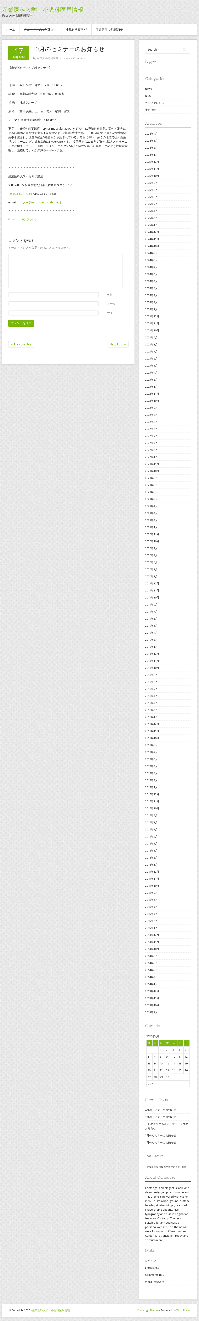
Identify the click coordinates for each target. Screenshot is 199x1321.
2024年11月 (152, 239)
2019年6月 (151, 618)
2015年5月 (151, 907)
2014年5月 (151, 970)
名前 (110, 294)
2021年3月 (151, 513)
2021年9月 (151, 478)
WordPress (183, 1310)
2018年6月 (151, 682)
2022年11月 (152, 393)
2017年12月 (152, 724)
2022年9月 (151, 408)
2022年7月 (151, 422)
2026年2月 (151, 147)
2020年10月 (152, 541)
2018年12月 (152, 654)
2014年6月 (151, 963)
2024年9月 (151, 253)
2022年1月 (151, 457)
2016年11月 (152, 801)
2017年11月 (152, 731)
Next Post (118, 344)
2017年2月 (151, 780)
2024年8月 (151, 260)
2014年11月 (152, 942)
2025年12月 (152, 162)
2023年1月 (151, 386)
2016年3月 (151, 850)
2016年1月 (151, 864)
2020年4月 (151, 562)
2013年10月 (152, 1005)
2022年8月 (151, 415)
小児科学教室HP (76, 29)
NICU (148, 96)
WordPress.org (154, 1282)
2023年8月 (151, 344)
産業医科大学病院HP (109, 29)
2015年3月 (151, 914)
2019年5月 (151, 625)
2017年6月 (151, 759)
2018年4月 (151, 696)
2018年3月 (151, 703)
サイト (111, 313)
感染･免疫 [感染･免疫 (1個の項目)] (158, 1166)
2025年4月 (151, 211)
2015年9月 (151, 893)
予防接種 (150, 110)
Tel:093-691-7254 (20, 194)
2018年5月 (151, 689)
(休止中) (40, 29)
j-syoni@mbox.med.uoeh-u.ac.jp (40, 202)
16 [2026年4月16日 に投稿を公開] (167, 1063)
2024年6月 (151, 274)
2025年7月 (151, 190)
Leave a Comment (74, 58)
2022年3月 (151, 443)
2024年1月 (151, 309)
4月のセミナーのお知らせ (160, 1110)
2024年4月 (151, 288)
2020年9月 (151, 548)
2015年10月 (152, 885)
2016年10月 (152, 808)
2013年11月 (152, 998)
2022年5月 (151, 436)
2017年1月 (151, 787)
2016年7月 (151, 829)
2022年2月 (151, 450)
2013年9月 (151, 1012)
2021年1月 (151, 527)
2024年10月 (152, 246)
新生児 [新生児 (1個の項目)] (167, 1166)
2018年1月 (151, 717)
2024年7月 (151, 267)
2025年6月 (151, 197)
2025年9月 (151, 183)
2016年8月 (151, 822)
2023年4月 (151, 372)
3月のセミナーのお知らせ (160, 1117)
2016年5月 (151, 843)
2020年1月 (151, 576)
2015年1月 (151, 928)
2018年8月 (151, 675)
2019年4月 (151, 632)
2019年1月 (151, 647)
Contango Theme (148, 1310)
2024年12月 (152, 232)
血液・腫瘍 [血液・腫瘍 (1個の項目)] (181, 1166)
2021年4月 (151, 506)
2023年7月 (151, 351)
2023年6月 (151, 358)
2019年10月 (152, 597)
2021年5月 (151, 499)
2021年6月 (151, 492)
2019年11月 (152, 590)
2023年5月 (151, 365)
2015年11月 (152, 878)
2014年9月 (151, 956)
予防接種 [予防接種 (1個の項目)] (149, 1166)
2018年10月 (152, 668)
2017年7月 (151, 752)
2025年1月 (151, 225)
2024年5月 (151, 281)
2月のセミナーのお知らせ (160, 1135)
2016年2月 (151, 857)
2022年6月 (151, 429)
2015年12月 (152, 871)
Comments (154, 1275)
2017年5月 (151, 766)
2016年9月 (151, 815)
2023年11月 (152, 323)
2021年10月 (152, 471)
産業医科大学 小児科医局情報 (42, 9)
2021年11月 (152, 464)
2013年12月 (152, 991)
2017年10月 (152, 738)
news (148, 89)
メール (111, 304)
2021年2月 (151, 520)
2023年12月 (152, 316)
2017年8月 (151, 745)
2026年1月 (151, 154)
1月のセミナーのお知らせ (160, 1142)
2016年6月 (151, 836)
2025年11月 (152, 169)
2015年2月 (151, 921)
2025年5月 (151, 204)
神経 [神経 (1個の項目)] (173, 1166)
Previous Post (21, 344)
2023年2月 (151, 379)
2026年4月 (151, 133)
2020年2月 (151, 569)
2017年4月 (151, 773)
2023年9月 (151, 337)
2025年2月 (151, 218)
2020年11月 (152, 534)
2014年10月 (152, 949)
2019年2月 (151, 639)
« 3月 (151, 1084)
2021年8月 (151, 485)
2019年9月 (151, 604)
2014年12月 (152, 935)
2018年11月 (152, 661)
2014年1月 (151, 984)
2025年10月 (152, 176)
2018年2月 (151, 710)
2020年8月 (151, 555)
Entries (152, 1268)
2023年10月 (152, 330)
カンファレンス (30, 219)
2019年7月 (151, 611)
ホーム (10, 29)
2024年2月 (151, 302)
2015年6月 (151, 900)
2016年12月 (152, 794)
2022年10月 (152, 401)
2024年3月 (151, 295)
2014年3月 (151, 977)
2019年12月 (152, 583)
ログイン (150, 1260)
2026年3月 (151, 140)
